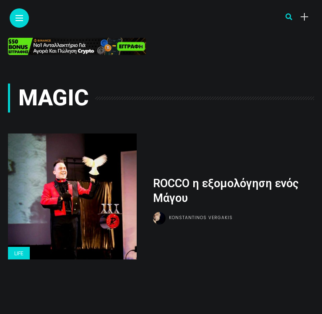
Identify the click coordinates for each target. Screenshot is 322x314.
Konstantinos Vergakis (201, 218)
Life (18, 253)
